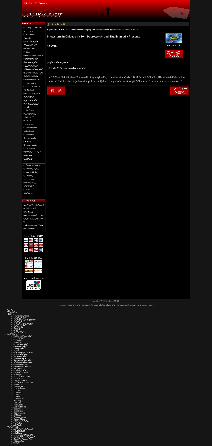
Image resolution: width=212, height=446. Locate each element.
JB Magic (28, 142)
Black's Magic (30, 138)
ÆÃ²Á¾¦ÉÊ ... (30, 186)
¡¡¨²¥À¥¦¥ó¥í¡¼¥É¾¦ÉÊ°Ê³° (24, 320)
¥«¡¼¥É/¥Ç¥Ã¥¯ (20, 370)
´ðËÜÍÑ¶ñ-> (29, 110)
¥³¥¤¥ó (16, 397)
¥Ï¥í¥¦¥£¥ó (28, 155)
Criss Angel (29, 131)
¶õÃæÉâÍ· (28, 38)
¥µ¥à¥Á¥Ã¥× (19, 389)
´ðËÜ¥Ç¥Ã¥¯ (19, 387)
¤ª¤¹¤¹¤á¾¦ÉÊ (19, 326)
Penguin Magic (30, 145)
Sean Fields (29, 135)
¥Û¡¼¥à (28, 3)
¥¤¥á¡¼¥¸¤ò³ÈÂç (174, 44)
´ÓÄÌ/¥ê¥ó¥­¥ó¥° (31, 66)
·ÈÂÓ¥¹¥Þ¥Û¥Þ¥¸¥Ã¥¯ (33, 69)
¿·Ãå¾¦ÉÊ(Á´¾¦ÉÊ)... (33, 165)
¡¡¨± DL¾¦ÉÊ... (30, 179)
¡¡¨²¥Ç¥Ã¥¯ (18, 322)
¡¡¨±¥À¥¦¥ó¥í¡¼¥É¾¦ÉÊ (23, 324)
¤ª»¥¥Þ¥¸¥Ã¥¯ (30, 49)
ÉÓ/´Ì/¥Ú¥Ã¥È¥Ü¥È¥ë (33, 73)
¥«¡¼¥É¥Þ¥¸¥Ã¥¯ (62, 30)
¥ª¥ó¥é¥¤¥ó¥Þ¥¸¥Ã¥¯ (33, 80)
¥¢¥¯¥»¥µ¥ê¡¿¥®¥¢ (32, 93)
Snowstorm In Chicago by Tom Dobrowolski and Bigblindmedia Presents (100, 30)
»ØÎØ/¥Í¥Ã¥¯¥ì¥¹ (31, 59)
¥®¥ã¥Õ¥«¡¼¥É (20, 372)
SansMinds (29, 124)
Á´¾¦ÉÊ (16, 330)
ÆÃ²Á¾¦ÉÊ (18, 328)
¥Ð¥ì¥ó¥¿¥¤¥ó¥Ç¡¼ (32, 152)
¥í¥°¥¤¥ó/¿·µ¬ (41, 3)
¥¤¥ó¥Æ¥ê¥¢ (30, 97)
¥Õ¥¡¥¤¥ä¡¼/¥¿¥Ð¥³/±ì (34, 55)
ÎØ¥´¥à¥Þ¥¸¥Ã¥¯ (31, 62)
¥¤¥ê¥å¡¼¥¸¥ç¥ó (31, 76)
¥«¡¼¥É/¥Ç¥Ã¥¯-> (32, 87)
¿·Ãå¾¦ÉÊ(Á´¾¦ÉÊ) (21, 316)
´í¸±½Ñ (27, 52)
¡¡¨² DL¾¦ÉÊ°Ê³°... (31, 172)
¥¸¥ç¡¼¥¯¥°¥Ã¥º (31, 100)
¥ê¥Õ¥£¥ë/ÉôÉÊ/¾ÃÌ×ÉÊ (24, 383)
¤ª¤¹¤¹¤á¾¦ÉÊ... (31, 183)
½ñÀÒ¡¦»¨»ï (29, 90)
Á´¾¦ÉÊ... (28, 190)
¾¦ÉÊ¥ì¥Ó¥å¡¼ (19, 332)
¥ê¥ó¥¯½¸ (17, 443)
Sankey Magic (30, 148)
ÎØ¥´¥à (16, 391)
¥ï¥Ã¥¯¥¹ (17, 395)
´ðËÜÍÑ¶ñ (17, 385)
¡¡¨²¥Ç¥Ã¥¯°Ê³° (19, 318)
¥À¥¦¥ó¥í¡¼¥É (30, 114)
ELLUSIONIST (30, 31)
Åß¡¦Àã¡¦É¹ (28, 159)
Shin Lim (28, 121)
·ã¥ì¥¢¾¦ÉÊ (29, 117)
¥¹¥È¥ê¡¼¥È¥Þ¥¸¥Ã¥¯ (33, 28)
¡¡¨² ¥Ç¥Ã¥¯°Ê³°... (31, 169)
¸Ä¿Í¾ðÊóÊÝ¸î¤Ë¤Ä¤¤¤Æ (24, 437)
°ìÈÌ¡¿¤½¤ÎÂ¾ (30, 83)
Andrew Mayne (30, 128)
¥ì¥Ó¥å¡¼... (29, 193)
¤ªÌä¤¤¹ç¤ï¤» (29, 229)
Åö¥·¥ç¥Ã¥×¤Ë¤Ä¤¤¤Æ (34, 205)
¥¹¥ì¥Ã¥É (17, 393)
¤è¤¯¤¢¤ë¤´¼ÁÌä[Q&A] (34, 215)
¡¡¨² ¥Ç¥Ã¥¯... (30, 176)
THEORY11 (29, 35)
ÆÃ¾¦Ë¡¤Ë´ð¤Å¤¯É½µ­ (33, 225)
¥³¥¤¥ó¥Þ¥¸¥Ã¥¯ (31, 45)
